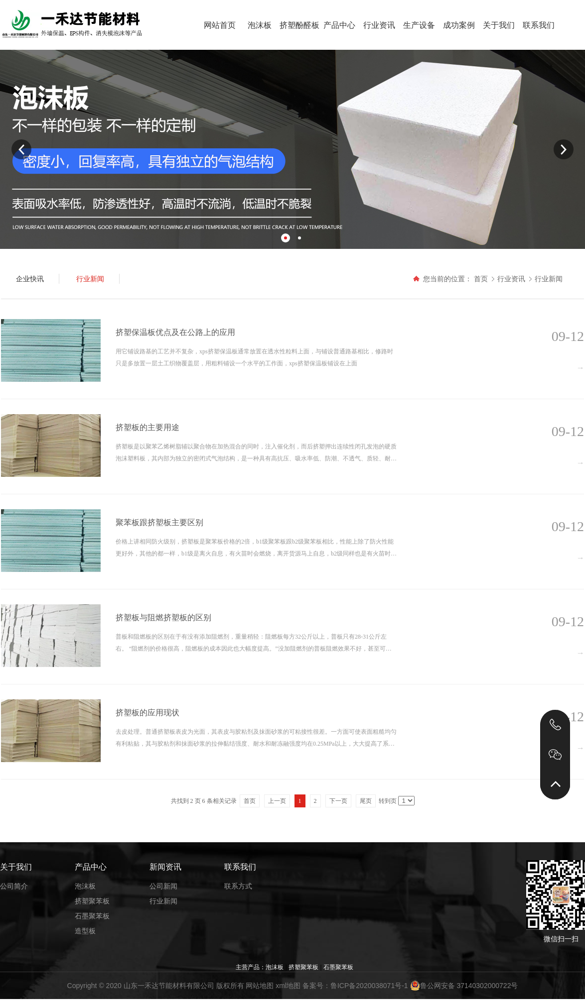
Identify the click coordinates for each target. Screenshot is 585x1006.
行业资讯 (379, 25)
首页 (481, 279)
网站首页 (220, 25)
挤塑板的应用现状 (147, 712)
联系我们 (539, 25)
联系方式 (238, 886)
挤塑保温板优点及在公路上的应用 (175, 332)
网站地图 (260, 986)
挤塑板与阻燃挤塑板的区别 (163, 617)
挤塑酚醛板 (299, 25)
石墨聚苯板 (92, 916)
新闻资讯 (165, 867)
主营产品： (251, 967)
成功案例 (459, 25)
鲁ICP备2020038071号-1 (369, 986)
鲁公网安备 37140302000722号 (464, 986)
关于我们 (499, 25)
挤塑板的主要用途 (147, 427)
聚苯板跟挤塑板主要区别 (159, 522)
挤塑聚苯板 (92, 901)
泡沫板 (260, 25)
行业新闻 (549, 279)
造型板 (85, 931)
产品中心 (339, 25)
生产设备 (419, 25)
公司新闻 (163, 886)
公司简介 (14, 886)
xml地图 (288, 986)
